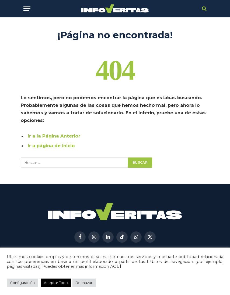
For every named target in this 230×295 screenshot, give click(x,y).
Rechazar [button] (84, 282)
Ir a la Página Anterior (54, 136)
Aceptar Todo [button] (56, 282)
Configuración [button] (22, 282)
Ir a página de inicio (51, 145)
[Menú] (26, 9)
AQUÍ (115, 266)
